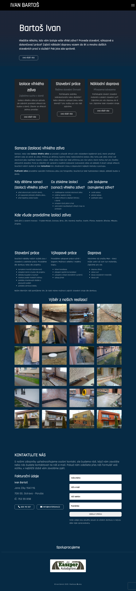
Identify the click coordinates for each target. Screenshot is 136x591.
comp (79, 584)
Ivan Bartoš (24, 5)
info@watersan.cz (50, 507)
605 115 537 (24, 507)
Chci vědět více (29, 58)
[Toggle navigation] (133, 5)
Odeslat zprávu (95, 514)
